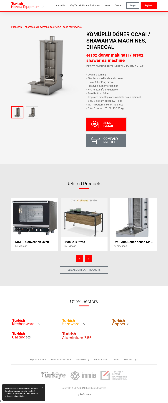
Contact (115, 359)
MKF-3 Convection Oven (32, 242)
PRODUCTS (16, 27)
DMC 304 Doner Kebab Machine (135, 242)
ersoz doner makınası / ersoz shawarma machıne (115, 58)
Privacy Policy (82, 359)
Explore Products (38, 359)
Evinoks (72, 246)
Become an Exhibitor (61, 359)
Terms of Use (100, 359)
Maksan (22, 246)
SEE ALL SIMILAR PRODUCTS (84, 269)
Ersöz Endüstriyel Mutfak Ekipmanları (115, 66)
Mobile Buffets (75, 242)
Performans (85, 394)
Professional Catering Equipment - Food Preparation (53, 27)
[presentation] (79, 258)
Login (133, 5)
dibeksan (122, 246)
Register (149, 5)
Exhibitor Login (131, 359)
